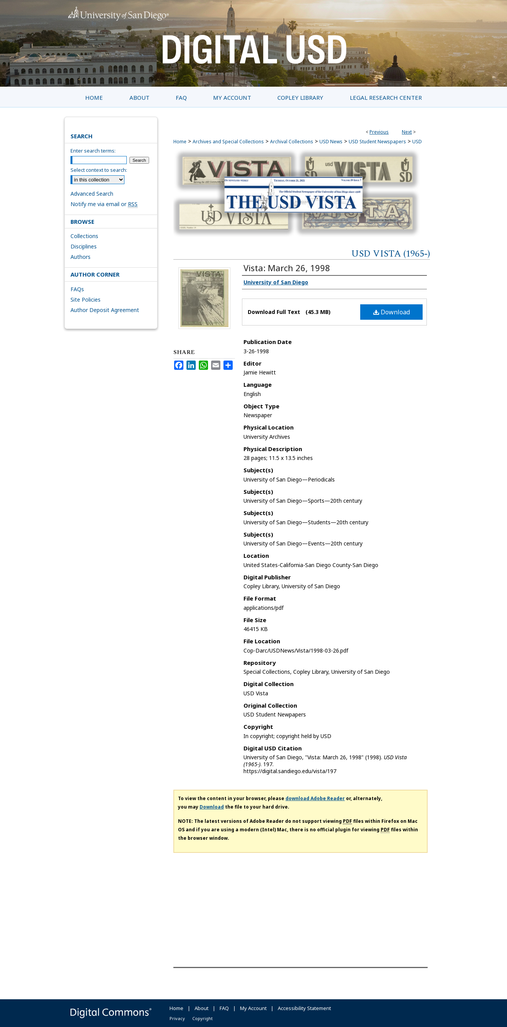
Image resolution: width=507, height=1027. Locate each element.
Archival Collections (291, 141)
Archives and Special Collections (228, 141)
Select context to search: (99, 169)
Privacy (177, 1018)
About (201, 1008)
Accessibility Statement (304, 1008)
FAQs (77, 289)
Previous (379, 132)
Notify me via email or (104, 204)
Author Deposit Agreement (105, 310)
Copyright (202, 1018)
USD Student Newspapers (377, 141)
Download (391, 312)
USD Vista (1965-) (390, 254)
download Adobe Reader (315, 798)
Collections (84, 236)
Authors (81, 256)
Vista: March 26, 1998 (286, 268)
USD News (330, 141)
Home (179, 141)
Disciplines (84, 246)
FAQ (224, 1008)
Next (407, 132)
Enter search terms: (93, 150)
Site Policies (86, 299)
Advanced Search (92, 193)
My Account (253, 1008)
